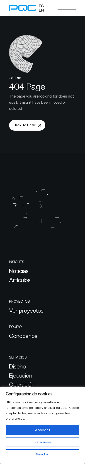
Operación (21, 384)
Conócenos (23, 335)
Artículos (20, 280)
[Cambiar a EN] (41, 10)
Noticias (19, 271)
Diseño (17, 366)
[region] (42, 425)
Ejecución (20, 375)
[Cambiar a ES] (41, 6)
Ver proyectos (26, 310)
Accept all (42, 430)
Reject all (42, 454)
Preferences (42, 442)
